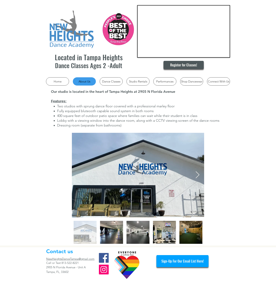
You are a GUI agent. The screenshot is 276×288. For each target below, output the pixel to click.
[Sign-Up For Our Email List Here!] (182, 261)
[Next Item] (197, 175)
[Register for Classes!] (183, 65)
